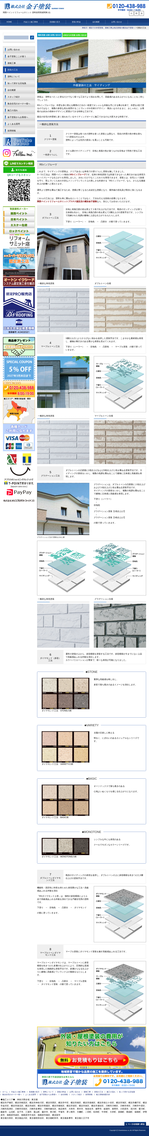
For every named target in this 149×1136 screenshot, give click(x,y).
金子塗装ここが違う (17, 56)
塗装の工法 (12, 70)
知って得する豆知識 (17, 83)
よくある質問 (14, 124)
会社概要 (96, 22)
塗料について (14, 76)
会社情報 (64, 1094)
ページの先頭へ (135, 1124)
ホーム (5, 1092)
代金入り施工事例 (31, 22)
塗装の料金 (76, 22)
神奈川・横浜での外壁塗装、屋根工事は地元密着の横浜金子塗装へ (108, 28)
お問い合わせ (116, 22)
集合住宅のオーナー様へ (19, 103)
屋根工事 (12, 63)
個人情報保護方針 (103, 1094)
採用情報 (12, 130)
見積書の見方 (54, 22)
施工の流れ (13, 110)
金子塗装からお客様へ (18, 117)
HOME (9, 22)
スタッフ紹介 (14, 97)
